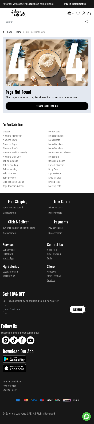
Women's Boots (10, 140)
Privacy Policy (9, 385)
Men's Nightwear (56, 135)
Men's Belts (53, 156)
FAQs (49, 258)
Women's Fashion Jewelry (15, 152)
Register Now (9, 275)
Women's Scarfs (10, 148)
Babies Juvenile (10, 161)
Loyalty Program (10, 271)
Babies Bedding (10, 165)
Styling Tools (54, 181)
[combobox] (47, 21)
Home (18, 32)
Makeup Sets (54, 186)
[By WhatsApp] (86, 416)
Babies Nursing (10, 169)
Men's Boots (54, 140)
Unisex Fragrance (56, 161)
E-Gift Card (8, 254)
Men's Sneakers (55, 144)
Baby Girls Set (9, 173)
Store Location (54, 276)
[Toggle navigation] (5, 13)
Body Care (53, 169)
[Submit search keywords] (87, 21)
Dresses (6, 131)
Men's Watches (55, 148)
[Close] (82, 4)
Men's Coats (54, 131)
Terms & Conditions (12, 381)
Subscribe (77, 309)
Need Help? (52, 249)
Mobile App (8, 258)
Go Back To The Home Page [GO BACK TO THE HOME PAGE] (47, 106)
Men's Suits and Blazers (59, 152)
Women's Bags (10, 144)
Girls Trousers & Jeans (13, 181)
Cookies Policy (10, 390)
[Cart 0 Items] (89, 13)
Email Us (51, 280)
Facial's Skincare (56, 165)
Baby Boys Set (9, 177)
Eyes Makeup (54, 177)
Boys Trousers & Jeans (13, 186)
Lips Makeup (54, 173)
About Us (51, 271)
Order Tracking (54, 254)
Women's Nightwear (12, 135)
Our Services (8, 249)
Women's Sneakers (12, 156)
